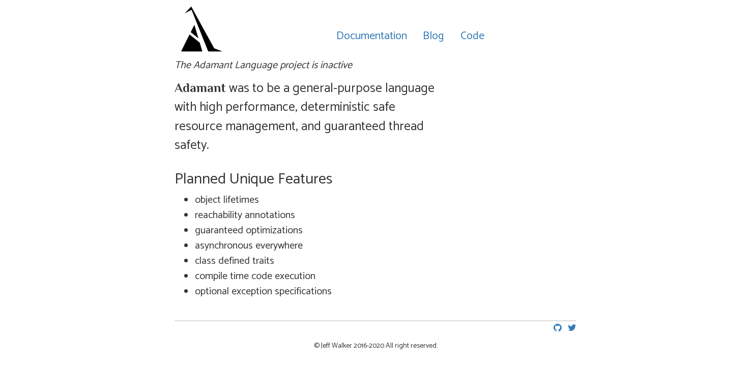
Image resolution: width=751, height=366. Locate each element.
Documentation (371, 36)
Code (472, 36)
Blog (433, 36)
